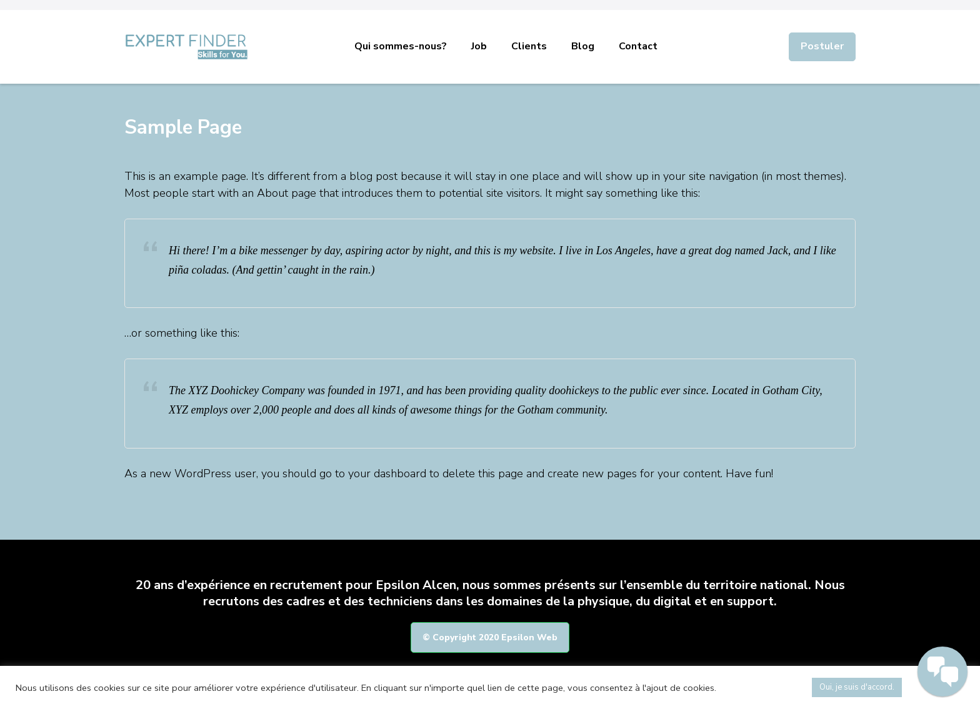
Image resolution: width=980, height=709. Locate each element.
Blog (582, 46)
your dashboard (387, 473)
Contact (638, 46)
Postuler (822, 46)
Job (479, 46)
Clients (529, 46)
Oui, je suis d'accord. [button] (856, 687)
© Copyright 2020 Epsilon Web (490, 637)
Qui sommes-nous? (400, 46)
